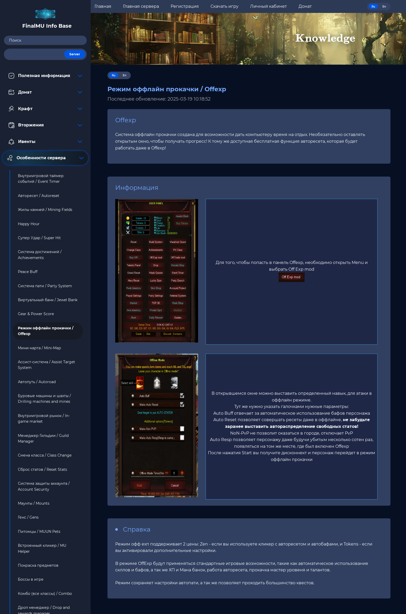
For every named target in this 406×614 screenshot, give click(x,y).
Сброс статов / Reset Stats (42, 469)
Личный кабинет (268, 6)
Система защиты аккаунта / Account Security (44, 486)
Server (74, 54)
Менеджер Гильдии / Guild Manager (43, 438)
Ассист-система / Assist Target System (46, 365)
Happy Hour (29, 224)
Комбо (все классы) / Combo (45, 593)
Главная (103, 6)
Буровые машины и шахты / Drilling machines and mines (44, 398)
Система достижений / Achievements (40, 254)
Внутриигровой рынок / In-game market (44, 418)
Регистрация (185, 6)
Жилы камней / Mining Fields (45, 209)
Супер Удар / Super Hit (39, 238)
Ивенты (45, 142)
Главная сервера (141, 6)
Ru (373, 6)
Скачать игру (224, 6)
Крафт (45, 108)
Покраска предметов (38, 565)
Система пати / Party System (45, 286)
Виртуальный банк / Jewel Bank (47, 300)
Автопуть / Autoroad (37, 382)
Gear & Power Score (36, 314)
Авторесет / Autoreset (38, 195)
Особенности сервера (45, 158)
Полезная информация (45, 76)
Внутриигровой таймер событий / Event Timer (41, 178)
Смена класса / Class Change (44, 455)
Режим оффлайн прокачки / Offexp (45, 331)
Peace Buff (28, 271)
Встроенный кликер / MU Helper (42, 548)
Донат (45, 92)
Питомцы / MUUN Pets (39, 531)
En (384, 6)
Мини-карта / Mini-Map (39, 348)
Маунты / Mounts (33, 503)
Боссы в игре (31, 579)
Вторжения (45, 125)
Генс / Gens (28, 517)
